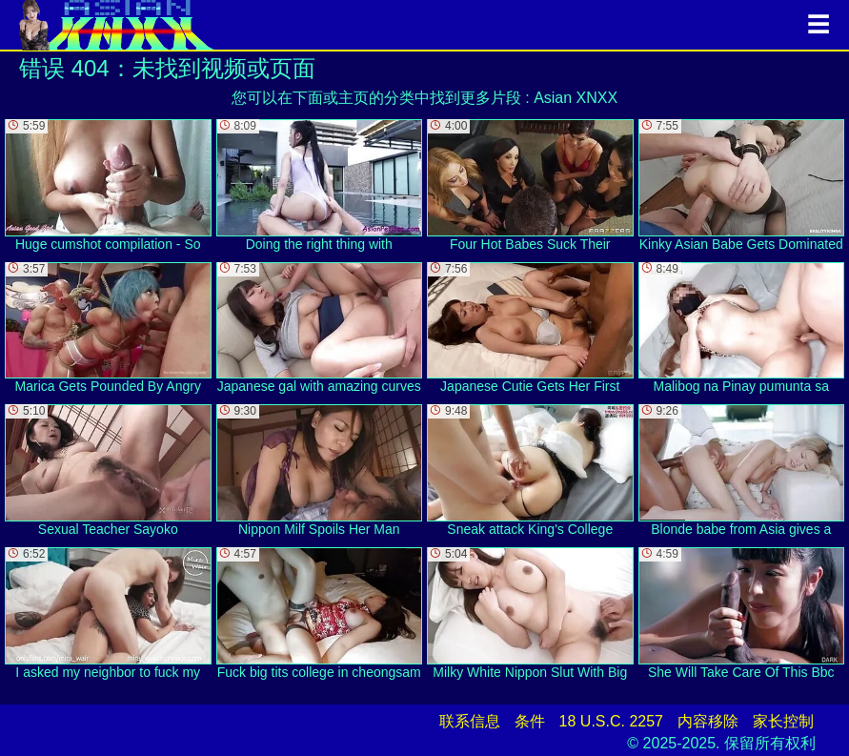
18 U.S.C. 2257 (611, 721)
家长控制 (783, 721)
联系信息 (469, 721)
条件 (530, 721)
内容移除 (707, 721)
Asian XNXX (575, 98)
